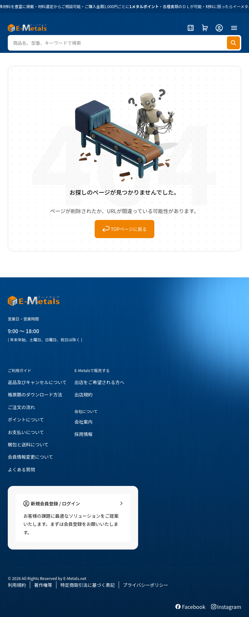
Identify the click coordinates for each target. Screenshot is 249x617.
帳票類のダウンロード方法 (35, 394)
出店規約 (84, 394)
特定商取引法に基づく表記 (87, 585)
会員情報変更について (30, 457)
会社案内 (84, 421)
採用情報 (84, 434)
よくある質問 (21, 469)
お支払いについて (26, 432)
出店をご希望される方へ (99, 382)
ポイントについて (26, 419)
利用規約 (17, 585)
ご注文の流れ (21, 407)
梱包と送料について (28, 444)
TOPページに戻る (124, 229)
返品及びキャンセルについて (37, 382)
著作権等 (43, 585)
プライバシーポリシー (145, 585)
